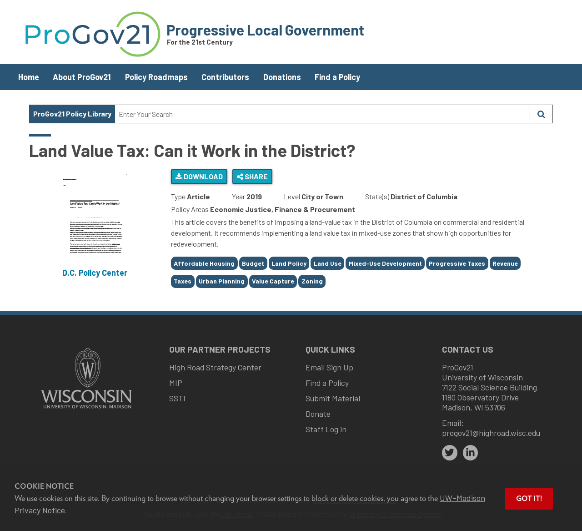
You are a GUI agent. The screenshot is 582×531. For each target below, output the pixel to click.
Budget (253, 263)
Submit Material (333, 398)
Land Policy (288, 263)
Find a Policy (337, 77)
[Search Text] (322, 114)
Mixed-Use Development (385, 263)
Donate (318, 414)
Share (252, 176)
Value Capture (273, 281)
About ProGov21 (82, 77)
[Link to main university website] (86, 409)
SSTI (177, 398)
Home (28, 77)
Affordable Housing (204, 263)
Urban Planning (222, 281)
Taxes (182, 281)
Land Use (327, 263)
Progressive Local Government (265, 29)
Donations (282, 77)
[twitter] (449, 452)
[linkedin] (470, 452)
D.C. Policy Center (94, 273)
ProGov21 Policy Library (72, 113)
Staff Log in (326, 429)
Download (199, 176)
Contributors (225, 77)
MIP (175, 383)
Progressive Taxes (457, 263)
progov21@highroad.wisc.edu (491, 433)
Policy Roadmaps (156, 77)
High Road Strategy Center (215, 367)
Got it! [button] (529, 498)
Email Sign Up (329, 367)
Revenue (505, 263)
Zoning (312, 281)
